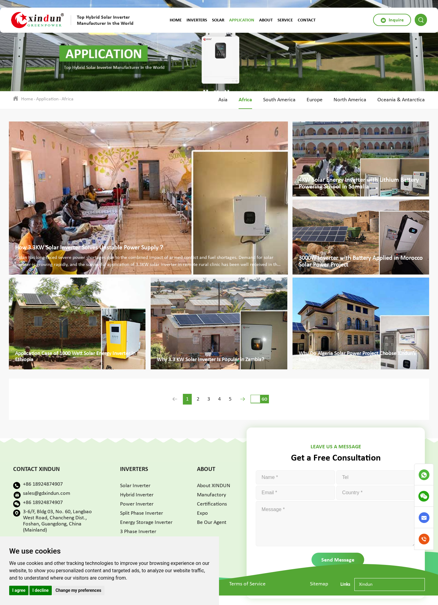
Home (176, 20)
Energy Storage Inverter (146, 522)
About (266, 20)
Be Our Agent (211, 522)
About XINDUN (213, 486)
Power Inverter (136, 504)
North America (350, 100)
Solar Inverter (135, 486)
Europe (315, 100)
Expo (202, 513)
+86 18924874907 (43, 484)
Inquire (392, 20)
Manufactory (211, 495)
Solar (218, 20)
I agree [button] (18, 590)
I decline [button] (40, 590)
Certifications (212, 504)
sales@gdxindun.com (46, 493)
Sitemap (319, 584)
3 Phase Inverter (138, 532)
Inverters (197, 20)
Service (285, 20)
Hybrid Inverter (136, 495)
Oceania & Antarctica (401, 100)
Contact (306, 20)
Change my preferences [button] (78, 590)
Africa (68, 99)
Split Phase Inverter (141, 513)
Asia (223, 100)
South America (279, 100)
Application (241, 20)
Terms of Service (247, 584)
